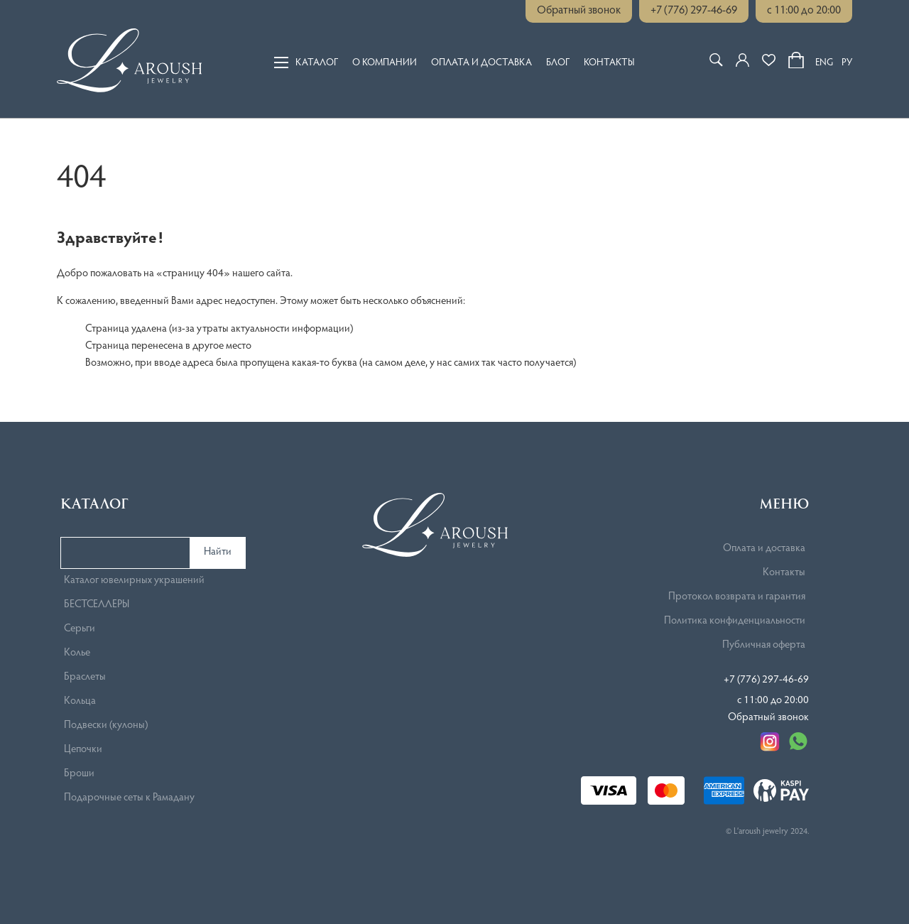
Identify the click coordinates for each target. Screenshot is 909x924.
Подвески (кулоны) (106, 725)
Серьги (79, 629)
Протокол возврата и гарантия (736, 597)
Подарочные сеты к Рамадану (129, 798)
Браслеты (85, 677)
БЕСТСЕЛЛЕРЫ (96, 604)
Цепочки (83, 749)
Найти (218, 552)
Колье (77, 653)
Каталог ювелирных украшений (134, 580)
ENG (824, 63)
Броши (79, 773)
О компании (384, 62)
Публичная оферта (763, 645)
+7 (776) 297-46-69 (694, 10)
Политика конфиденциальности (734, 621)
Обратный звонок (579, 10)
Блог (558, 62)
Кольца (80, 701)
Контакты (609, 62)
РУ (847, 63)
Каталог (306, 61)
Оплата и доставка (481, 62)
